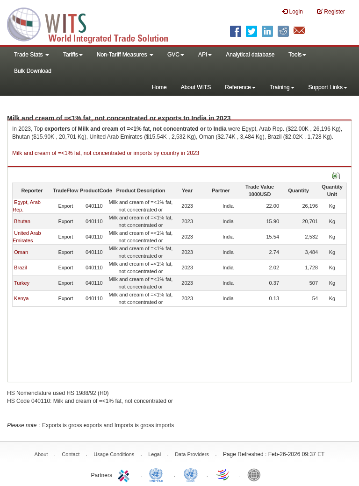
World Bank (256, 474)
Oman (21, 252)
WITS (93, 23)
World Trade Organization (223, 474)
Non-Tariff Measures (125, 54)
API (205, 54)
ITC (125, 474)
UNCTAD (158, 474)
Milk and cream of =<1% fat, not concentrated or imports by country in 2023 (105, 153)
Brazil (20, 267)
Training (282, 87)
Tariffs (73, 54)
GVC (175, 54)
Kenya (21, 298)
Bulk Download (32, 71)
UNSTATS (190, 474)
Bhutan (22, 221)
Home (159, 87)
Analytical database (250, 54)
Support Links (328, 87)
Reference (240, 87)
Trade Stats (31, 54)
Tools (297, 54)
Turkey (21, 283)
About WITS (196, 87)
